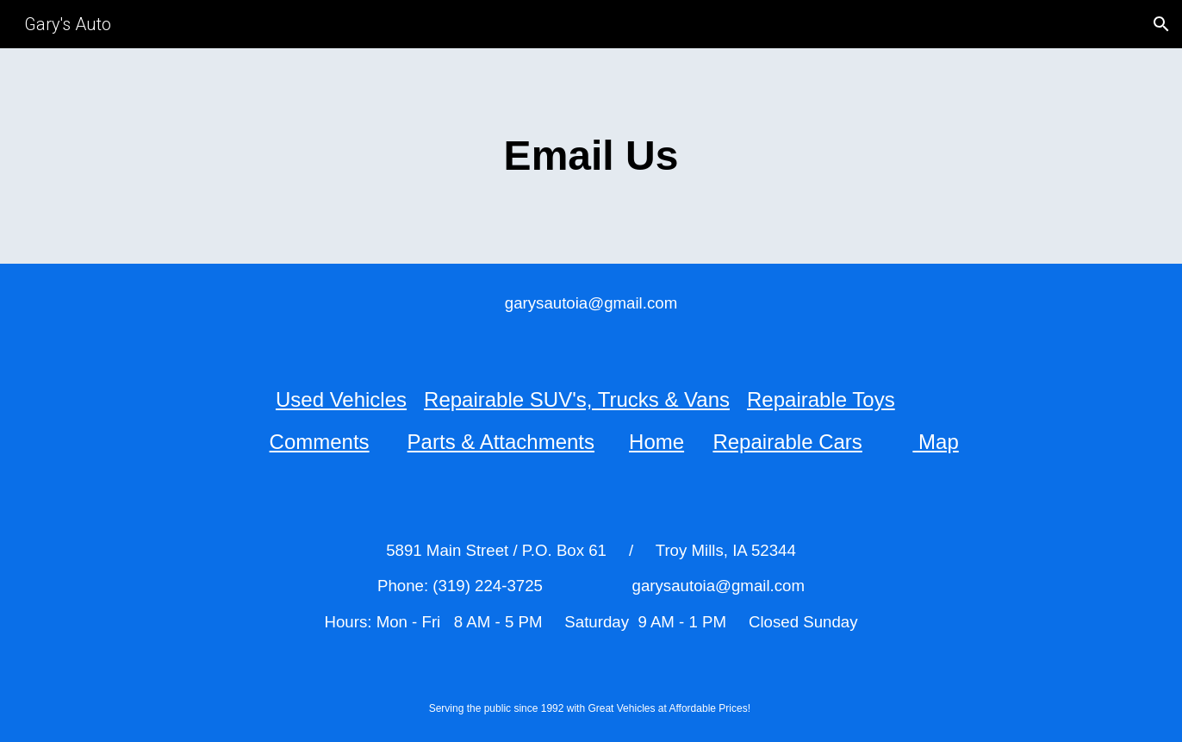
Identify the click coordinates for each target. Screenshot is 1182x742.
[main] (591, 156)
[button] (1161, 24)
